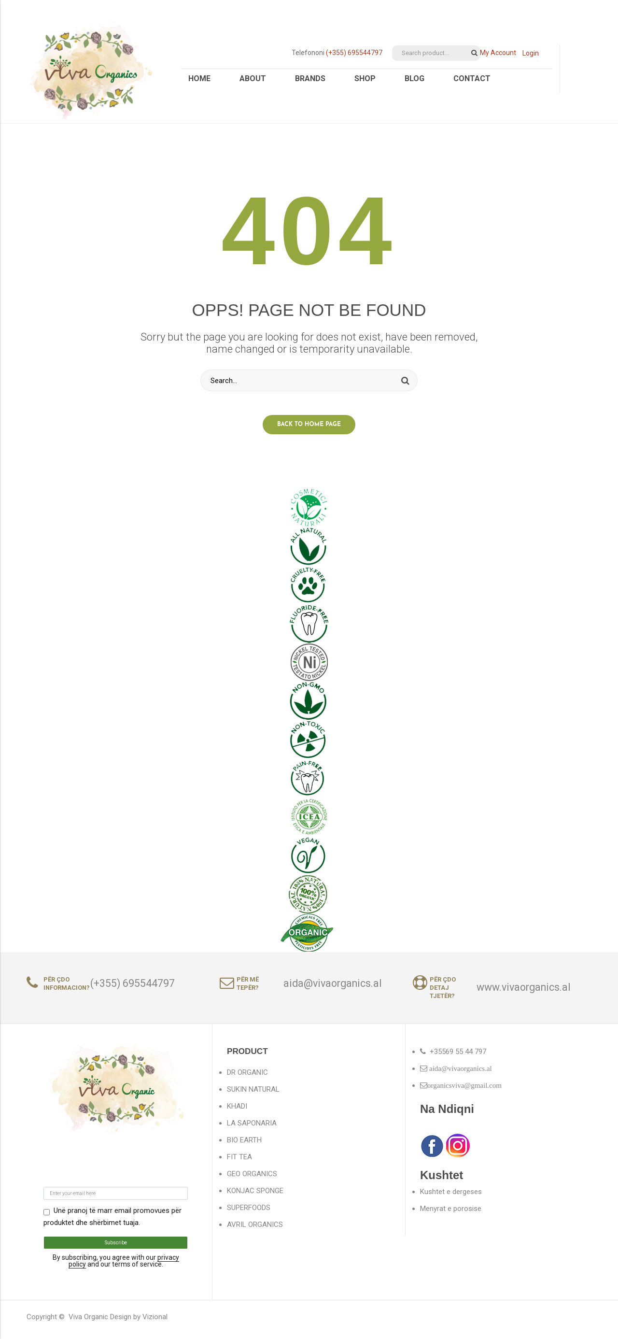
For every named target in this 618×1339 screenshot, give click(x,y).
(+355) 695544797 (354, 53)
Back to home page (309, 430)
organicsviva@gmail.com (464, 1090)
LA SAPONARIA (252, 1128)
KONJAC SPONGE (255, 1196)
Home (199, 78)
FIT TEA (239, 1162)
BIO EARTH (244, 1145)
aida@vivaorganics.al (332, 989)
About (252, 78)
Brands (310, 78)
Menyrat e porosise (450, 1214)
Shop (365, 78)
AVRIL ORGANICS (255, 1229)
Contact (472, 78)
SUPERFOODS (248, 1213)
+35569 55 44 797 (458, 1057)
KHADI (237, 1111)
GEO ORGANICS (252, 1179)
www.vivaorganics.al (524, 993)
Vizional (155, 1322)
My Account (498, 53)
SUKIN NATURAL (253, 1094)
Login (530, 53)
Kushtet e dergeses (451, 1197)
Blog (414, 78)
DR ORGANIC (247, 1077)
